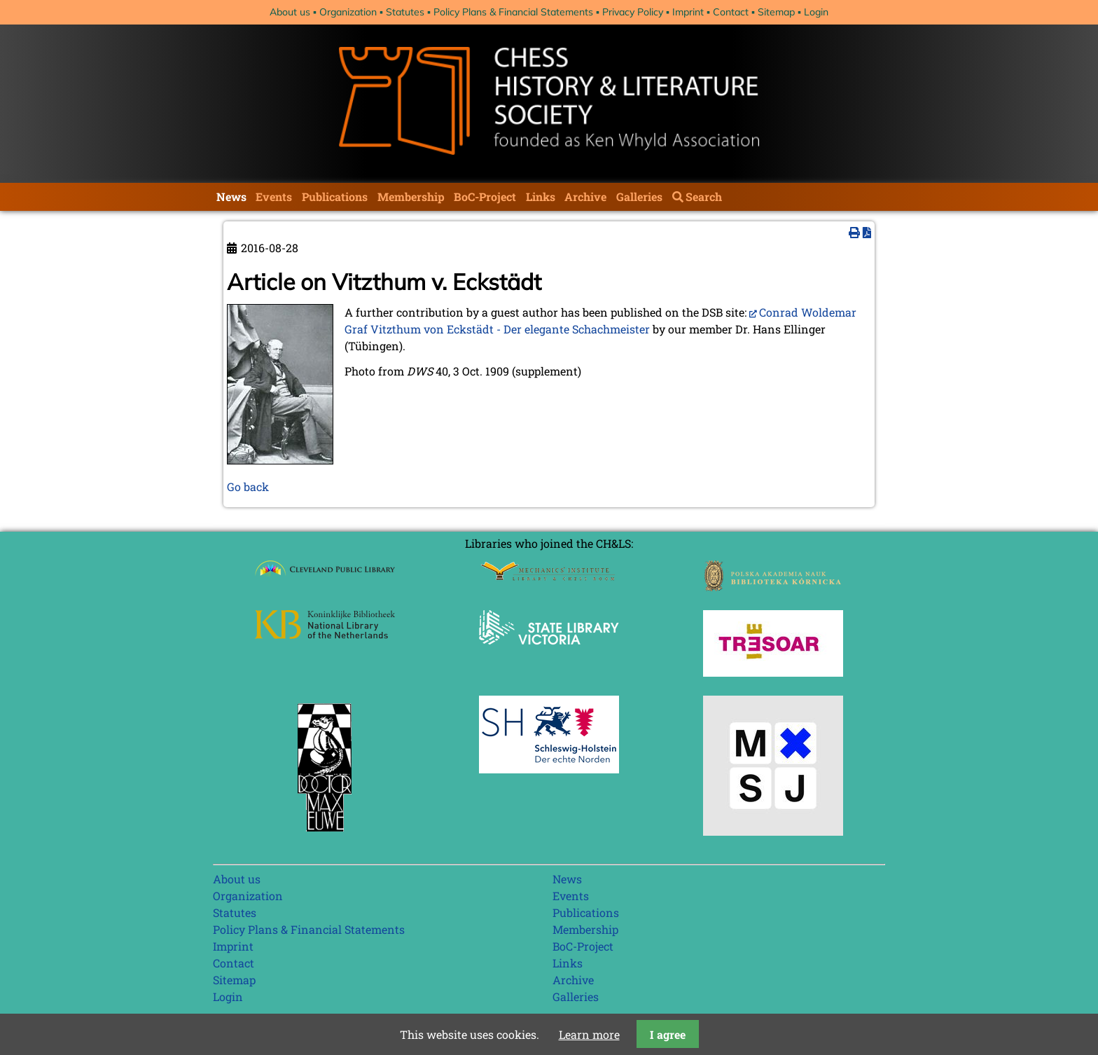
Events (274, 196)
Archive (585, 196)
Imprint (688, 12)
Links (540, 196)
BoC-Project (485, 196)
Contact (731, 12)
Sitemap (776, 12)
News (231, 196)
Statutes (405, 12)
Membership (411, 196)
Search (704, 196)
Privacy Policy (632, 12)
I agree (668, 1034)
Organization (348, 12)
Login (816, 12)
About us (290, 12)
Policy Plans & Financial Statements (513, 12)
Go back (248, 486)
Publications (335, 196)
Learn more (589, 1034)
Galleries (639, 196)
